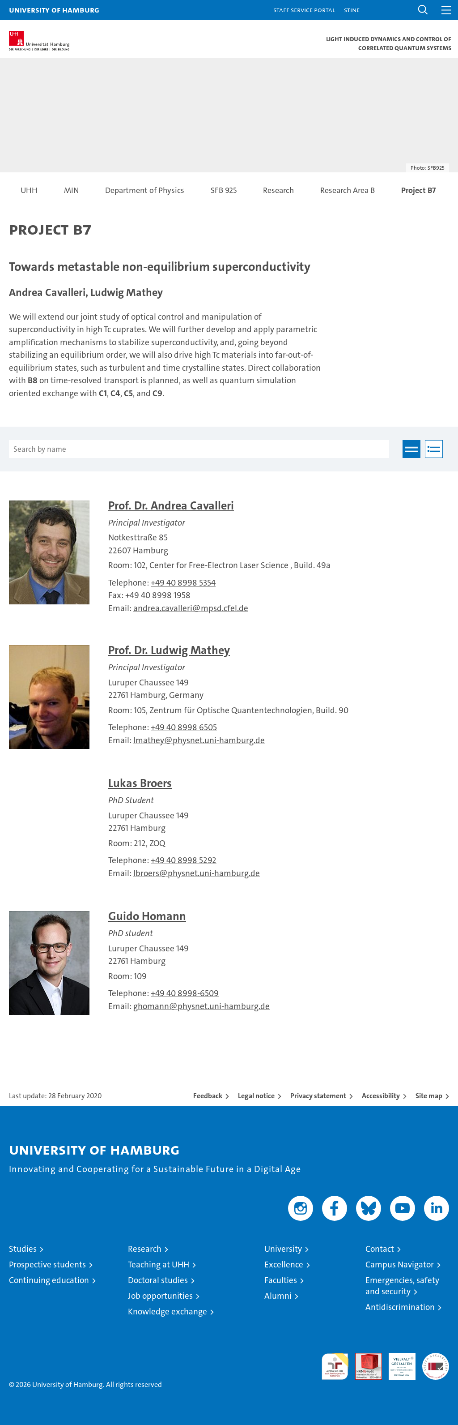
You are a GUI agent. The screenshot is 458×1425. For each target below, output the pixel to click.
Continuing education (49, 1280)
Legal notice (256, 1095)
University (283, 1248)
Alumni (278, 1295)
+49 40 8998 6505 (184, 727)
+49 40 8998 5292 (183, 860)
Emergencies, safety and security (402, 1286)
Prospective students (47, 1264)
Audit (363, 1357)
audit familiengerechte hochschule (335, 1366)
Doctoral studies (158, 1280)
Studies (23, 1248)
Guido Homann (147, 916)
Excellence (283, 1264)
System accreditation (435, 1362)
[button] (423, 10)
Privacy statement (318, 1095)
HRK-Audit (397, 1362)
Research (144, 1248)
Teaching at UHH (158, 1264)
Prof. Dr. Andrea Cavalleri (171, 505)
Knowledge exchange (167, 1311)
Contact (379, 1248)
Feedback (207, 1095)
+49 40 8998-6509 (185, 993)
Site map (429, 1095)
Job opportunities (160, 1295)
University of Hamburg (54, 9)
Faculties (280, 1280)
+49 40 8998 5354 (183, 582)
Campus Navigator (399, 1264)
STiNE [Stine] (352, 9)
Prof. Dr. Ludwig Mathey (169, 650)
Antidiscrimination (400, 1307)
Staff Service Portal (304, 9)
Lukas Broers (140, 783)
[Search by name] (199, 449)
